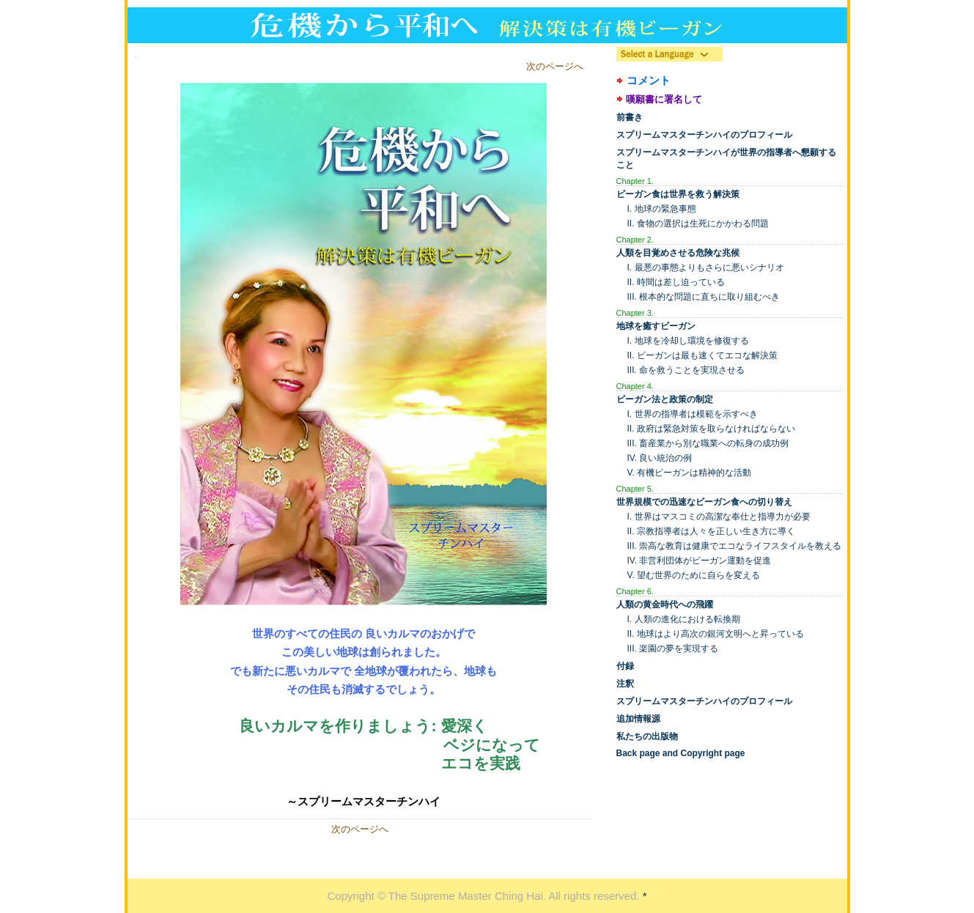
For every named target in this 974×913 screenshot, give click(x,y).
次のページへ (554, 66)
